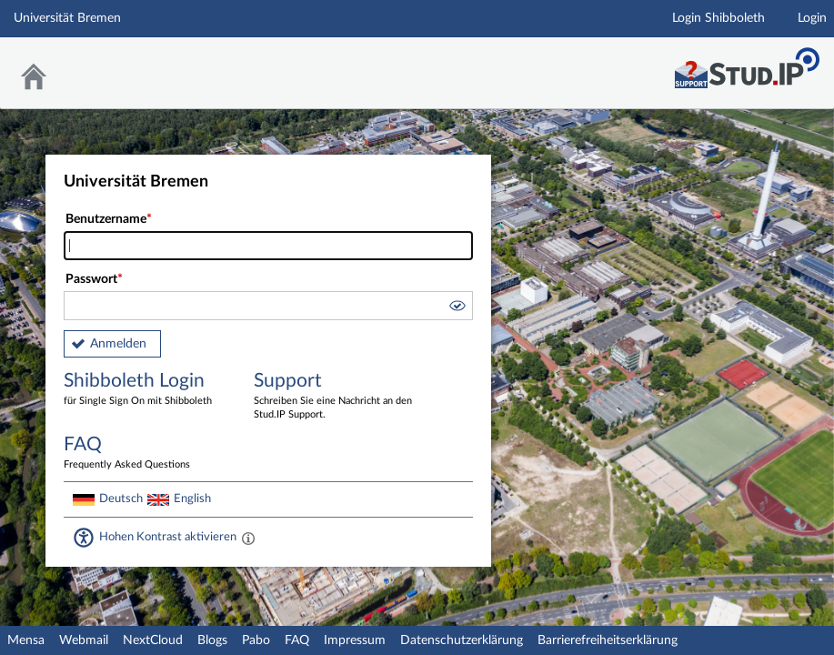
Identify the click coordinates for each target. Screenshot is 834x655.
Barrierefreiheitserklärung (608, 640)
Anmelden (118, 344)
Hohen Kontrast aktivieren (167, 536)
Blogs (212, 640)
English (192, 498)
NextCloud (153, 640)
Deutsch (121, 498)
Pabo (256, 640)
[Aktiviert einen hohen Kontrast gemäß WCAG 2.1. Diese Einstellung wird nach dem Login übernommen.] (248, 537)
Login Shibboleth (718, 18)
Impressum (355, 640)
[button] (457, 308)
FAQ (297, 640)
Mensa (26, 640)
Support (335, 396)
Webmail (83, 640)
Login (812, 18)
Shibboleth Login (145, 389)
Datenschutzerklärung (461, 640)
